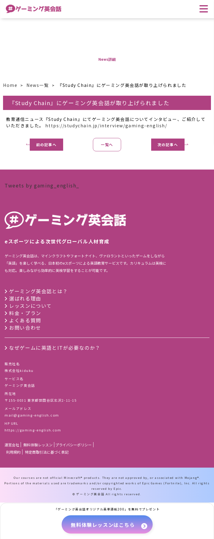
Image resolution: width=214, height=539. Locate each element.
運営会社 (12, 444)
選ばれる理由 (25, 298)
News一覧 (37, 85)
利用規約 (13, 452)
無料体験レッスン (38, 444)
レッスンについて (30, 305)
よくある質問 (25, 320)
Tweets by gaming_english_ (42, 185)
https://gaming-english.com (33, 429)
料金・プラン (25, 313)
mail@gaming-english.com (32, 415)
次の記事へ (168, 144)
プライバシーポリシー (73, 444)
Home (10, 85)
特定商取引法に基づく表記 (47, 452)
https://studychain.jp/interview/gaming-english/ (106, 125)
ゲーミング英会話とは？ (38, 291)
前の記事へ (46, 144)
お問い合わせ (25, 327)
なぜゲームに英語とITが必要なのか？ (54, 347)
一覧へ (107, 144)
